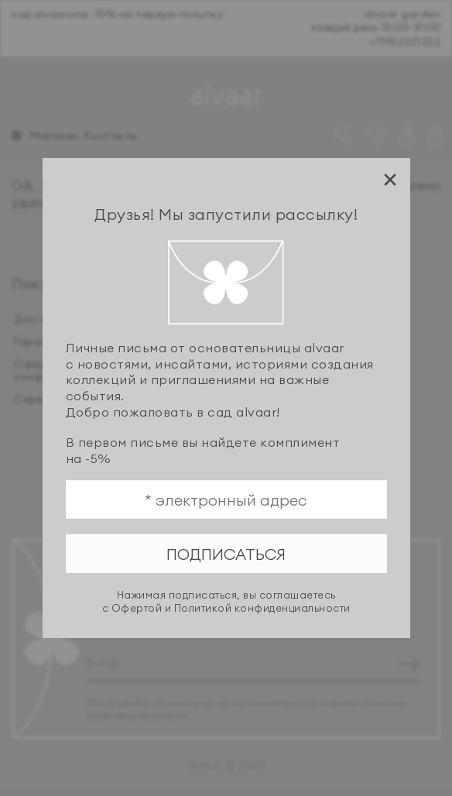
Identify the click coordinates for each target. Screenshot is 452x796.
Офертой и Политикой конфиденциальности (231, 608)
